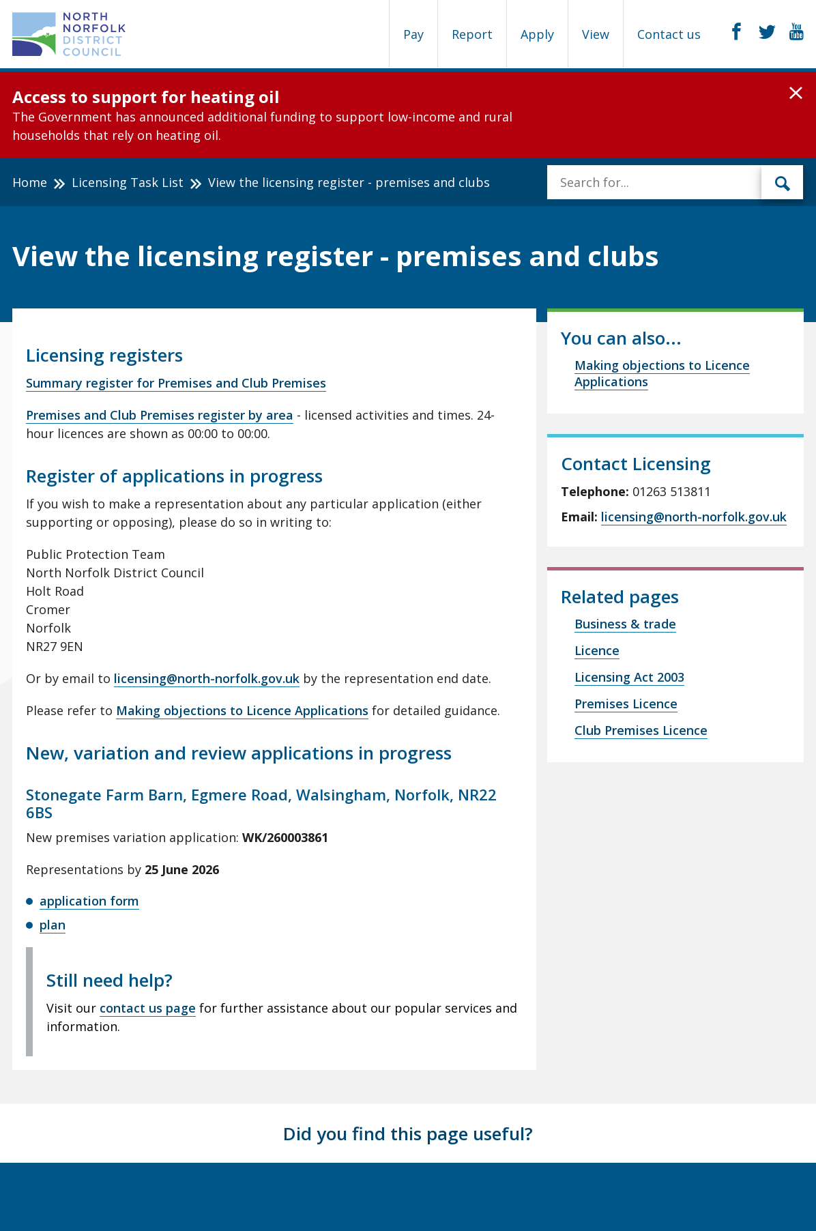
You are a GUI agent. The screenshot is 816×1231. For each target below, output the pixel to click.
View (595, 34)
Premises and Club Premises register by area (159, 415)
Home (29, 182)
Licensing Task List (128, 182)
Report (472, 34)
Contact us (669, 34)
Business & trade (625, 624)
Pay (413, 34)
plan (52, 924)
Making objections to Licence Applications (242, 710)
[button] (795, 93)
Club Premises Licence (641, 730)
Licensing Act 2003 (629, 677)
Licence (597, 650)
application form (89, 901)
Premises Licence (625, 703)
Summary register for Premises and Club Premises (176, 383)
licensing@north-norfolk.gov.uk (207, 678)
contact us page (148, 1008)
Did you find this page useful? (408, 1133)
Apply (537, 34)
